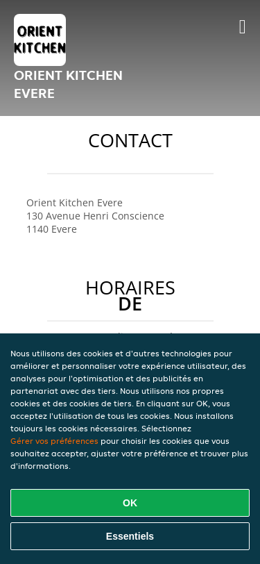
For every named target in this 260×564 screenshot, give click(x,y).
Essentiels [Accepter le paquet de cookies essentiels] (130, 536)
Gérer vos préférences (54, 441)
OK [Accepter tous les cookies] (130, 502)
